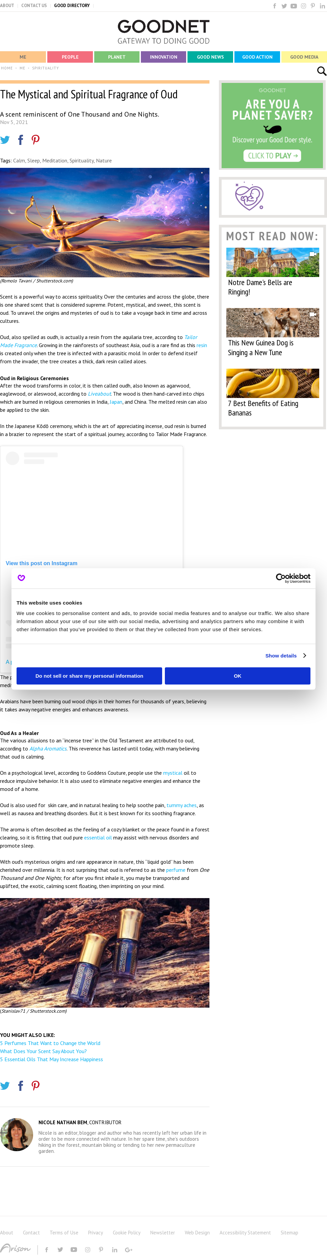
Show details (281, 655)
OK (238, 676)
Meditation (54, 160)
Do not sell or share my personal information (89, 676)
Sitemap (289, 1232)
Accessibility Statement (245, 1232)
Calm (19, 160)
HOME (7, 68)
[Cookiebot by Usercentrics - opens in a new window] (280, 578)
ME (22, 68)
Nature (104, 160)
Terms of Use (64, 1232)
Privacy (95, 1232)
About (6, 1232)
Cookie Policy (127, 1232)
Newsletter (162, 1232)
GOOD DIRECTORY (72, 5)
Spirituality (82, 160)
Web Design (197, 1232)
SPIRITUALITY (45, 68)
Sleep (33, 160)
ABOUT (7, 5)
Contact (31, 1232)
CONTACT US (34, 5)
